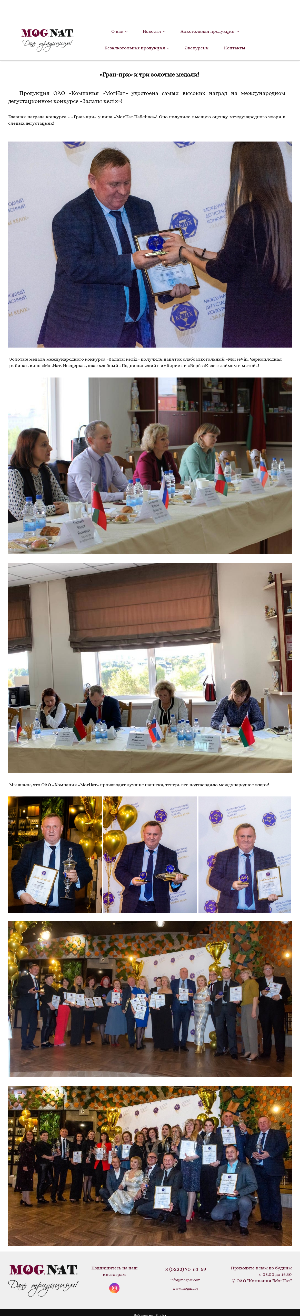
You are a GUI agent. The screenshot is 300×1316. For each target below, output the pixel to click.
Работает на (150, 1309)
